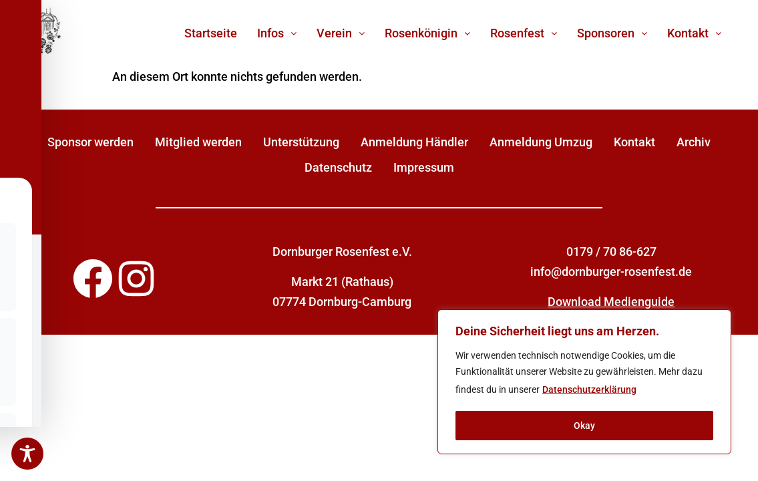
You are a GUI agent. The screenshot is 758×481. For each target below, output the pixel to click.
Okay (584, 425)
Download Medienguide (611, 302)
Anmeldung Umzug (541, 142)
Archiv (694, 142)
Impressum (423, 167)
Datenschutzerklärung (589, 390)
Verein (341, 33)
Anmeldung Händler (414, 142)
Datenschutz (338, 167)
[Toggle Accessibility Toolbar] (27, 453)
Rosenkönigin (427, 33)
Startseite (210, 33)
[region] (584, 382)
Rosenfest (523, 33)
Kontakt (694, 33)
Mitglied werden (198, 142)
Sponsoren (612, 33)
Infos (277, 33)
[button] (277, 33)
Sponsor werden (90, 142)
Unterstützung (301, 142)
